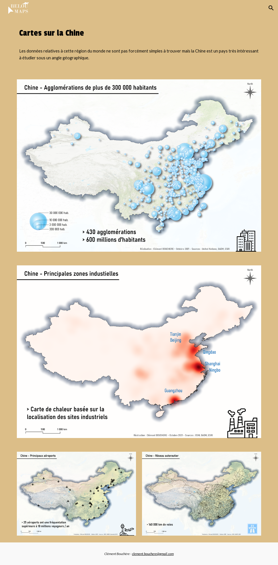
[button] (271, 8)
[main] (139, 33)
